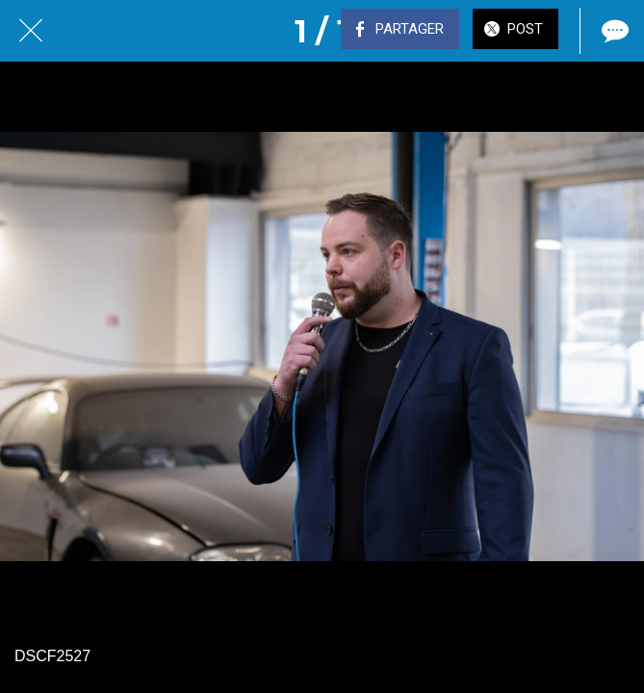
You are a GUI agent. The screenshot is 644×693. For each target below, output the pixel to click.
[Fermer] (30, 30)
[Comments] (613, 31)
